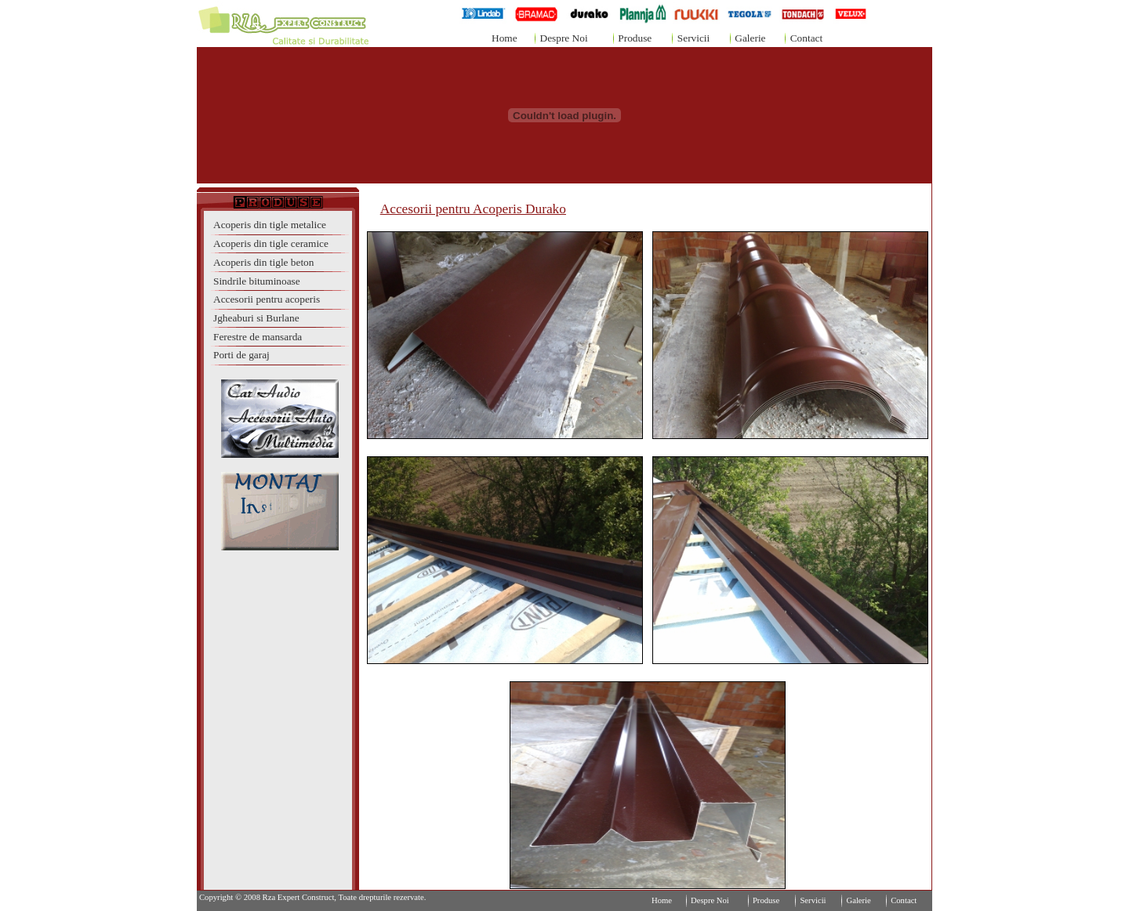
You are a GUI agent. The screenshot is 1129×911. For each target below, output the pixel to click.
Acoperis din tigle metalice (269, 224)
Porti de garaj (241, 355)
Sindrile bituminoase (256, 281)
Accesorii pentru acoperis (266, 299)
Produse (635, 38)
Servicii (693, 38)
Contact (806, 38)
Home (504, 38)
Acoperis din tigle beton (263, 262)
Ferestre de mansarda (257, 337)
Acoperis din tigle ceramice (271, 243)
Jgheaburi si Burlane (256, 318)
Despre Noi (564, 38)
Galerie (750, 38)
